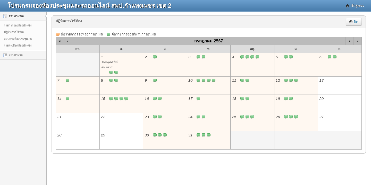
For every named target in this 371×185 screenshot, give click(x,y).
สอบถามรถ (13, 55)
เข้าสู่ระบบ (357, 5)
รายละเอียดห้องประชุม (17, 45)
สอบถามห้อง (13, 16)
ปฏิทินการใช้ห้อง (14, 32)
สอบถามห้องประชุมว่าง (18, 38)
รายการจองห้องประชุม (17, 25)
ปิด (353, 22)
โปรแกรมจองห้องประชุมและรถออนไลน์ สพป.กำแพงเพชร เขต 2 (89, 5)
